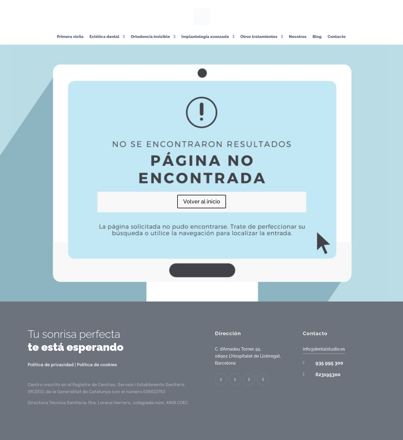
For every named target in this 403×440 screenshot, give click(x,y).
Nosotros (298, 37)
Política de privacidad (51, 365)
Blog (317, 37)
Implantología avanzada (205, 37)
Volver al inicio (201, 201)
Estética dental (104, 37)
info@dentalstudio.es (324, 349)
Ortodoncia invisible (150, 37)
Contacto (337, 37)
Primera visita (70, 37)
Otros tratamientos (258, 37)
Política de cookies (97, 365)
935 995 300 (329, 363)
